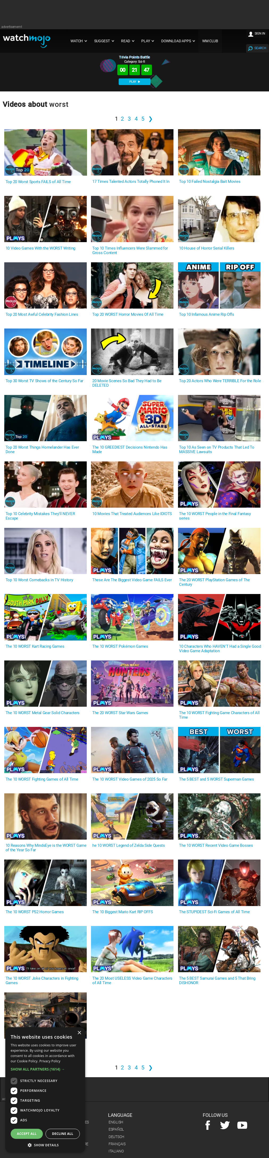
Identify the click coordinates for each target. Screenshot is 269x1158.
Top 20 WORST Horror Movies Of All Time (127, 314)
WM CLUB (210, 41)
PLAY (134, 81)
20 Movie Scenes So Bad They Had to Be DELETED (126, 383)
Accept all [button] (27, 1133)
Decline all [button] (62, 1133)
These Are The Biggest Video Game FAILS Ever (132, 580)
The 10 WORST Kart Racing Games (35, 646)
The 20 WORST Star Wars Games (120, 713)
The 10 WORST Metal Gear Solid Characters (43, 713)
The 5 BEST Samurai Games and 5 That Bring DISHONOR (217, 980)
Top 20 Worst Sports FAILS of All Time (38, 182)
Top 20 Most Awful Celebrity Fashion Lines (42, 314)
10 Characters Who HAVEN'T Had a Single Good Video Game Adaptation (220, 648)
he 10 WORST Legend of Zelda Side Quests (128, 845)
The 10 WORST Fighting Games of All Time (42, 779)
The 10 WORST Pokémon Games (120, 646)
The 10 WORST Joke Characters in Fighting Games (42, 980)
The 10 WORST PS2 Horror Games (35, 912)
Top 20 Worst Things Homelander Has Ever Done (42, 449)
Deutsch (116, 1137)
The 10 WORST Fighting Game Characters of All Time (219, 715)
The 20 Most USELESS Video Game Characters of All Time (132, 980)
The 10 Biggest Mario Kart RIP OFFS (122, 912)
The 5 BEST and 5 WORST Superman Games (216, 779)
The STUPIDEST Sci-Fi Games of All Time (214, 912)
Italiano (116, 1151)
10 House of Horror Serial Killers (206, 248)
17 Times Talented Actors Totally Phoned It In (130, 181)
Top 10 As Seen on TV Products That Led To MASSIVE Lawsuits (216, 449)
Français (117, 1144)
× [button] (79, 1033)
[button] (45, 1069)
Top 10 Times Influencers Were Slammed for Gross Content (130, 250)
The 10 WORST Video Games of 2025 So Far (129, 779)
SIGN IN (260, 33)
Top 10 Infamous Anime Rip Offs (206, 314)
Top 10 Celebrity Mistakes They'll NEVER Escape (40, 516)
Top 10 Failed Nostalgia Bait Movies (209, 181)
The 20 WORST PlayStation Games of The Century (214, 582)
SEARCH (260, 48)
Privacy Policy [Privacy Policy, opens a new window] (49, 1061)
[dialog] (45, 1090)
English (116, 1122)
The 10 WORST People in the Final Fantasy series (215, 516)
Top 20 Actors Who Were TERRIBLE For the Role (220, 381)
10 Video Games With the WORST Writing (40, 248)
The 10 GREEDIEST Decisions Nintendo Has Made (129, 449)
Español (116, 1129)
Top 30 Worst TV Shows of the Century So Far (44, 381)
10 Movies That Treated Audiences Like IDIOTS (132, 514)
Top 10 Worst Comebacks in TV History (39, 580)
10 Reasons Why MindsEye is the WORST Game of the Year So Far (46, 847)
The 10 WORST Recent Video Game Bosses (216, 845)
